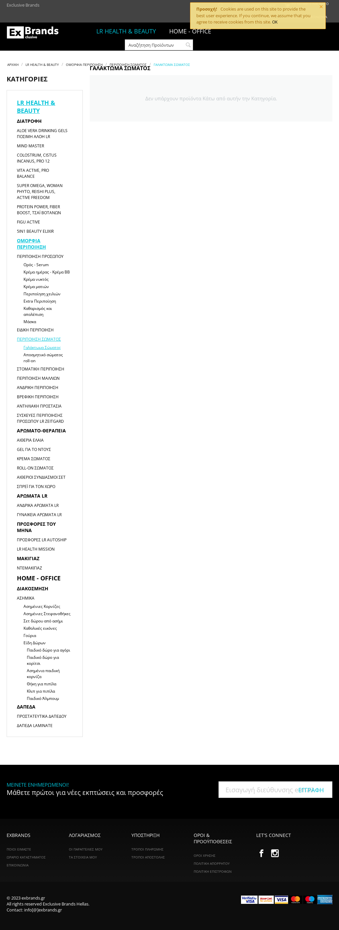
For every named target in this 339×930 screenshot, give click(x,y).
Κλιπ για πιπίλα (41, 691)
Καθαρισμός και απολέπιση (38, 311)
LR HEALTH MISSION (36, 549)
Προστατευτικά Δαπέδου (42, 716)
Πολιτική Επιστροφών (213, 871)
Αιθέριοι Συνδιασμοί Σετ (41, 477)
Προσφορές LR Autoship (42, 540)
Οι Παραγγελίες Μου (86, 849)
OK (274, 22)
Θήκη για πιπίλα (41, 684)
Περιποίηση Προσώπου (40, 256)
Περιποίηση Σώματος (128, 64)
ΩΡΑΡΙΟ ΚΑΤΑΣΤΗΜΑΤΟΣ (26, 857)
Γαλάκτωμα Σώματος (42, 347)
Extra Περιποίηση (40, 301)
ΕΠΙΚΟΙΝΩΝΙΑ (17, 865)
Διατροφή (29, 121)
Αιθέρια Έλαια (30, 440)
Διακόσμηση (32, 588)
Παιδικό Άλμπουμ (43, 698)
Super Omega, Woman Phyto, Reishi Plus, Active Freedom (40, 191)
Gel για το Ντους (34, 449)
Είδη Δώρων (35, 643)
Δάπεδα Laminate (35, 725)
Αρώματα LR (32, 496)
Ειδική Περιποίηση (35, 330)
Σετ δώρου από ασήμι (43, 621)
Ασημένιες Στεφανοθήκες (47, 613)
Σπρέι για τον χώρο (36, 486)
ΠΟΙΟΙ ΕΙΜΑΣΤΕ (19, 849)
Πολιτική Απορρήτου (212, 863)
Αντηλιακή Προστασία (39, 406)
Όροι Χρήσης (205, 855)
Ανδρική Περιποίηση (37, 387)
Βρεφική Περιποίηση (38, 397)
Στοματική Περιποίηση (40, 369)
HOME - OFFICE (39, 578)
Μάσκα (30, 321)
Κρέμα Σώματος (33, 459)
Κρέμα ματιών (36, 286)
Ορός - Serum (36, 265)
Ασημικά (25, 598)
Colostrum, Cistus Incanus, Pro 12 (37, 158)
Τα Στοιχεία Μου (83, 857)
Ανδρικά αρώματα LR (38, 505)
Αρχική (13, 64)
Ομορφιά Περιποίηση (84, 64)
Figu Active (28, 222)
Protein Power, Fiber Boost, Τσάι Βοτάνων (39, 210)
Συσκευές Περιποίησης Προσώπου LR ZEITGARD (40, 418)
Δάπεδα (26, 707)
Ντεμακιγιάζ (29, 568)
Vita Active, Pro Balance (33, 173)
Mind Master (30, 146)
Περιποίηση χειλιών (42, 294)
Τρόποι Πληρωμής (147, 849)
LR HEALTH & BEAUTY (126, 31)
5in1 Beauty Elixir (35, 231)
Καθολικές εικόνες (40, 628)
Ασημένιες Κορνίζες (42, 606)
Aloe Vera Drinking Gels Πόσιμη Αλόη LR (42, 133)
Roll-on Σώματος (35, 468)
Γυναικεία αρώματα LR (39, 514)
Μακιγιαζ (28, 558)
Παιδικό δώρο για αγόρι (48, 650)
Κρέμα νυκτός (36, 279)
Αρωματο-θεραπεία (41, 430)
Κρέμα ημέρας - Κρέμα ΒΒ (47, 272)
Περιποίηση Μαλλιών (38, 378)
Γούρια (30, 635)
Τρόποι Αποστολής (148, 857)
